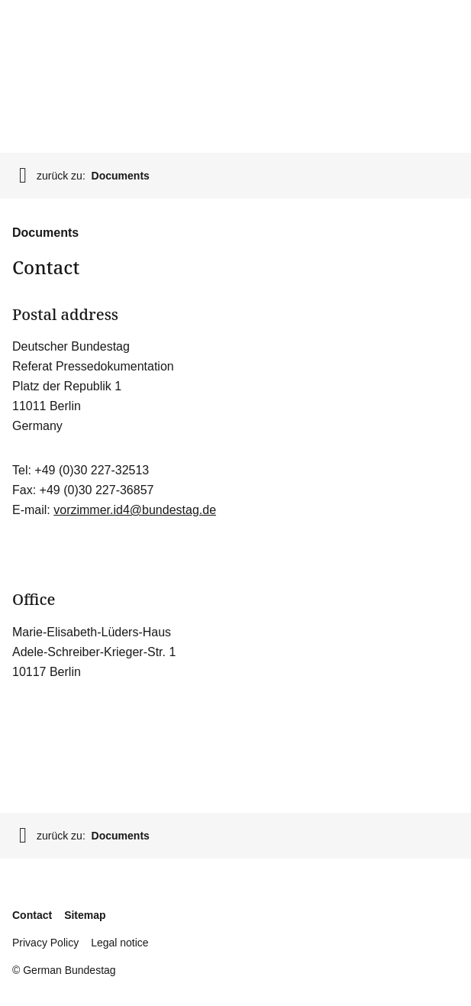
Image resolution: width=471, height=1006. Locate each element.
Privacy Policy (45, 942)
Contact (32, 915)
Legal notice (120, 942)
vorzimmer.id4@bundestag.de (134, 509)
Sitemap (84, 915)
